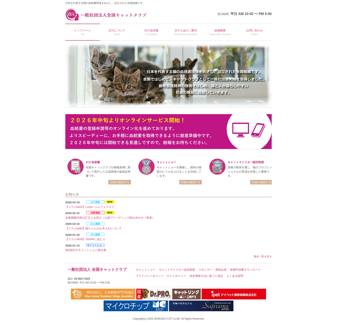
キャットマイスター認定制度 (177, 269)
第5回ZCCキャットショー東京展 (85, 250)
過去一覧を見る (263, 256)
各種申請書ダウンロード (245, 269)
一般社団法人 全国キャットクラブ (97, 269)
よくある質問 (235, 275)
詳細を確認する (119, 182)
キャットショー (145, 269)
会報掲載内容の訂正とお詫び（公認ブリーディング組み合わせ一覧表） (110, 217)
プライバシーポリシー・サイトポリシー (161, 275)
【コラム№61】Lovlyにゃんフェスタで (89, 206)
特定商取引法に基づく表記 (206, 275)
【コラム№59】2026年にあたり (85, 239)
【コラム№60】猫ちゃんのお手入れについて (93, 228)
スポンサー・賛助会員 (213, 269)
